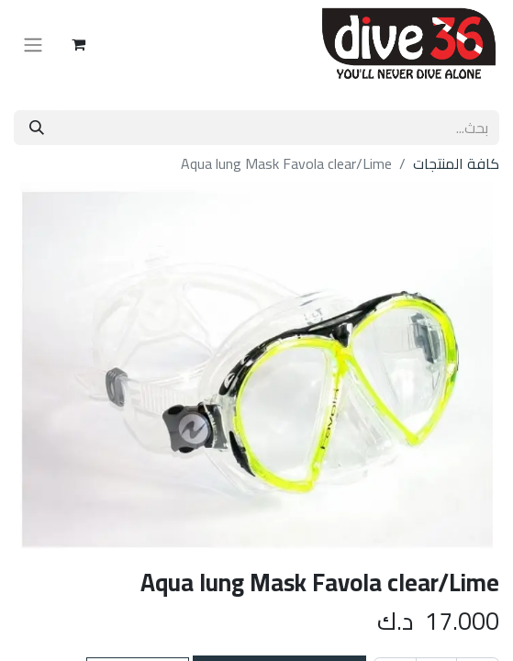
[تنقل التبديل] (33, 44)
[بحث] (37, 127)
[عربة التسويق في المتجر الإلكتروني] (78, 44)
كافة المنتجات (456, 163)
